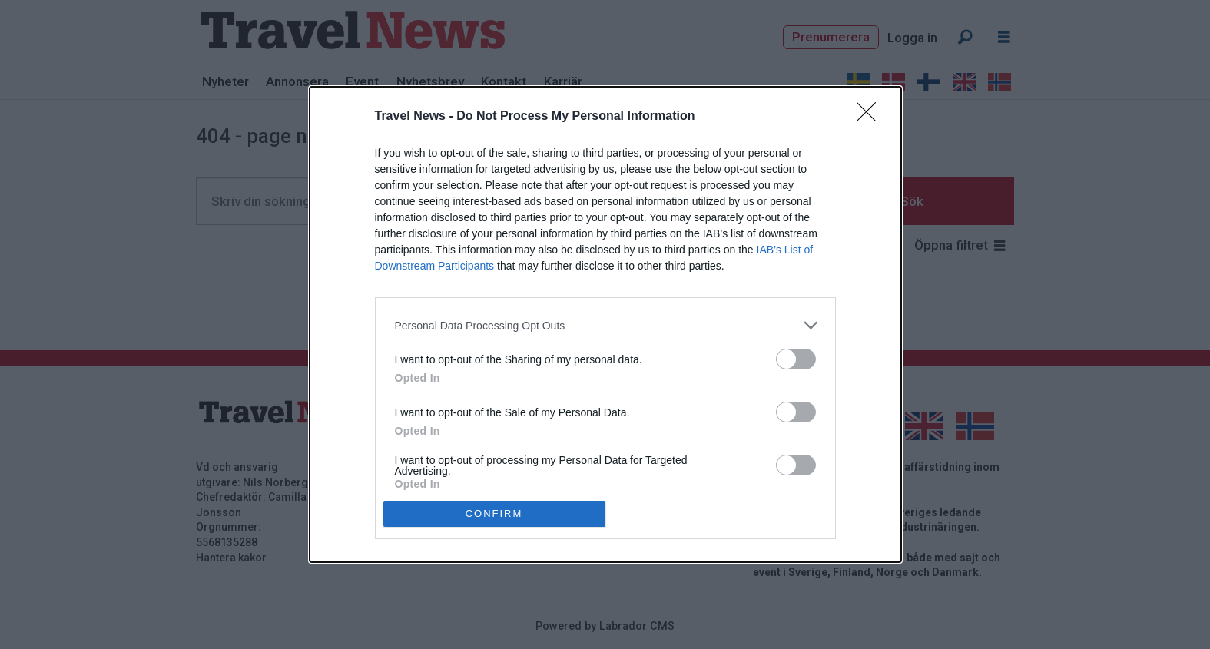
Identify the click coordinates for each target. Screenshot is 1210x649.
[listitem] (605, 325)
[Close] (871, 116)
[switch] (796, 359)
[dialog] (605, 324)
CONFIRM (494, 512)
